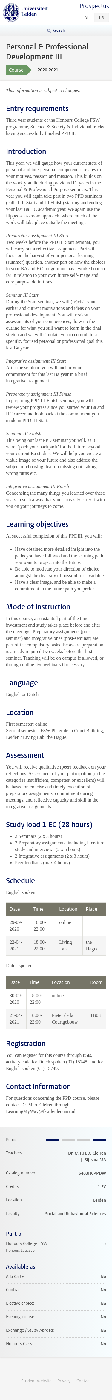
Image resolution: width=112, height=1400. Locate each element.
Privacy (63, 1381)
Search (59, 31)
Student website (36, 1381)
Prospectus (94, 6)
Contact (83, 1381)
